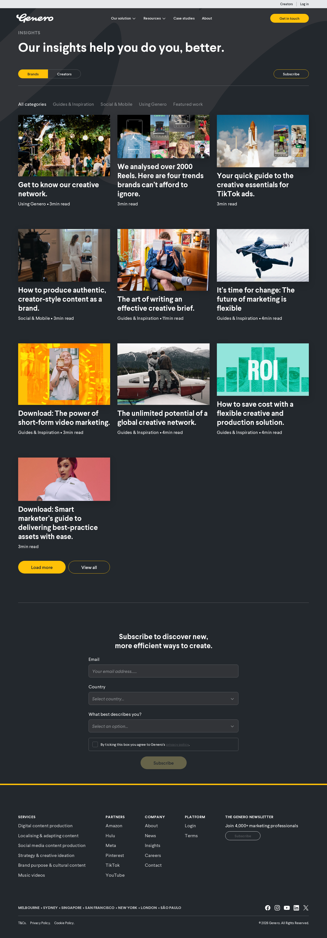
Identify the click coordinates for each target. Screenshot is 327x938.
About (207, 18)
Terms (191, 835)
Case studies (184, 18)
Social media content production (52, 845)
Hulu (110, 835)
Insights (153, 845)
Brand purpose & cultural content (52, 865)
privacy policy (177, 744)
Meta (111, 845)
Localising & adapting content (48, 835)
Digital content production (45, 825)
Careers (153, 855)
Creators (286, 4)
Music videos (31, 875)
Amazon (114, 825)
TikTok (113, 865)
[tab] (33, 73)
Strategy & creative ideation (46, 855)
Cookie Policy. (64, 923)
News (150, 835)
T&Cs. (22, 923)
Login (190, 825)
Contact (153, 865)
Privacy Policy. (40, 923)
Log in (304, 4)
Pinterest (115, 855)
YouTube (115, 875)
